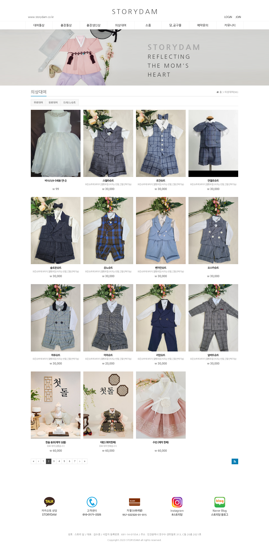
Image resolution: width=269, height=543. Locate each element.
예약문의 (202, 25)
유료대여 (53, 102)
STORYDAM (133, 540)
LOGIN (228, 17)
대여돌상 (38, 25)
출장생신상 (93, 25)
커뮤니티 (230, 25)
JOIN (238, 17)
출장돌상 (66, 25)
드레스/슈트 (69, 102)
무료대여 (38, 102)
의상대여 (120, 25)
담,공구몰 (175, 25)
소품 (148, 25)
